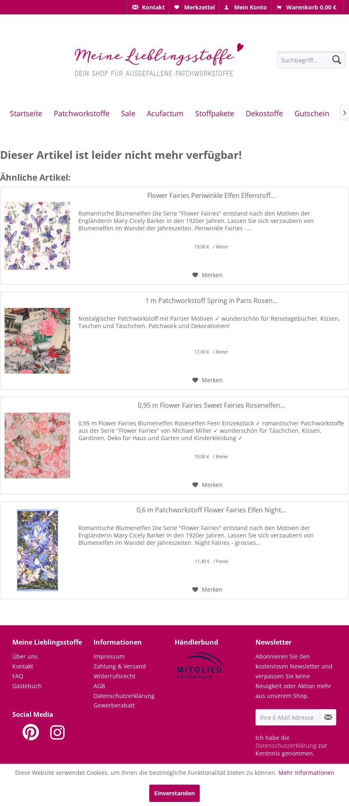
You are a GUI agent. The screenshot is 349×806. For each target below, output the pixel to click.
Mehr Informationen (306, 772)
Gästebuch (27, 686)
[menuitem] (148, 7)
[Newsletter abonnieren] (328, 717)
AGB (99, 686)
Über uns (25, 656)
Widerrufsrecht (114, 676)
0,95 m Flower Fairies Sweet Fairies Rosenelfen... (211, 405)
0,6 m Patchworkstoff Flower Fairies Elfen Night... (211, 510)
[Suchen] (336, 59)
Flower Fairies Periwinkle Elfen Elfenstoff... (211, 195)
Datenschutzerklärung (124, 696)
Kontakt (22, 666)
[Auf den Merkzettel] (207, 275)
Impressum (109, 656)
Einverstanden (174, 793)
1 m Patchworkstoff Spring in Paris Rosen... (211, 300)
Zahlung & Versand (120, 666)
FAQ (17, 676)
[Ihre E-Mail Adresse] (287, 717)
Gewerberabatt (114, 705)
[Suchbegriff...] (311, 60)
